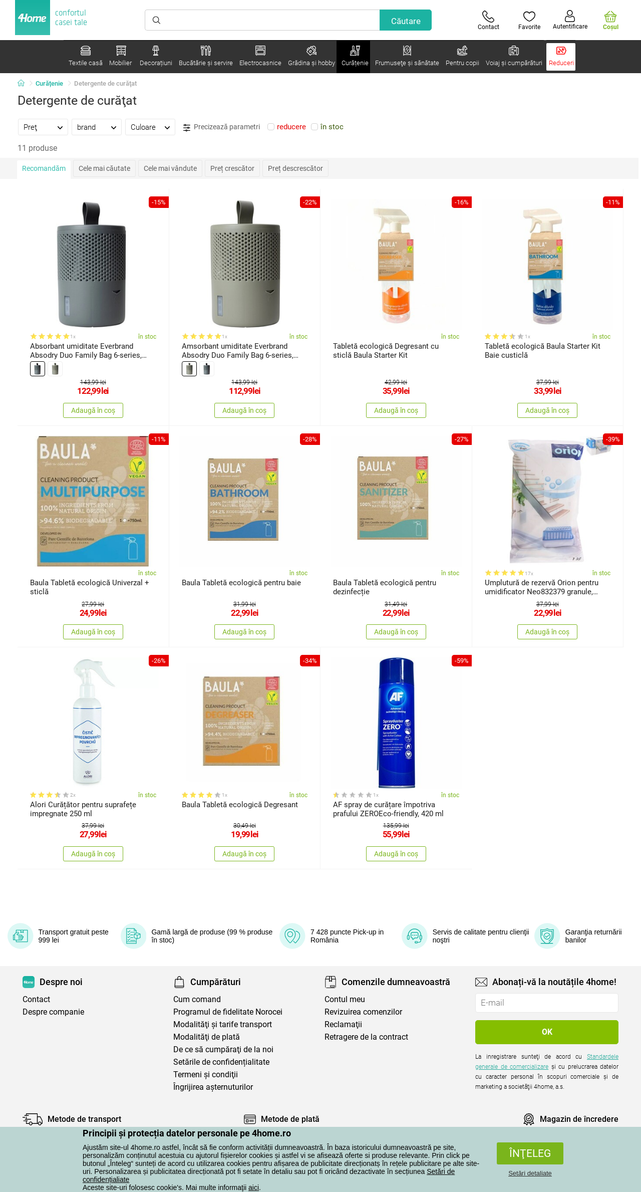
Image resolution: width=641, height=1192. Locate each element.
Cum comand (197, 999)
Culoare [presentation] (143, 127)
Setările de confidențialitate (221, 1062)
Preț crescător (232, 168)
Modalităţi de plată (206, 1037)
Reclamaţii (343, 1024)
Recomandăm (44, 168)
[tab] (43, 126)
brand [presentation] (86, 127)
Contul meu (345, 999)
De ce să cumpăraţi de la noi (223, 1049)
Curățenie (49, 83)
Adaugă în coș (93, 410)
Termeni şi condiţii (205, 1074)
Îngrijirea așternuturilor (213, 1087)
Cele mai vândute (170, 168)
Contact (36, 999)
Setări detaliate (530, 1173)
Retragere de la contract (366, 1037)
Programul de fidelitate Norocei (227, 1012)
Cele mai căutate (104, 168)
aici (253, 1187)
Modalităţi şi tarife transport (222, 1024)
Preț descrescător (295, 168)
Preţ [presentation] (30, 127)
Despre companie (53, 1012)
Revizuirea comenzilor (363, 1012)
